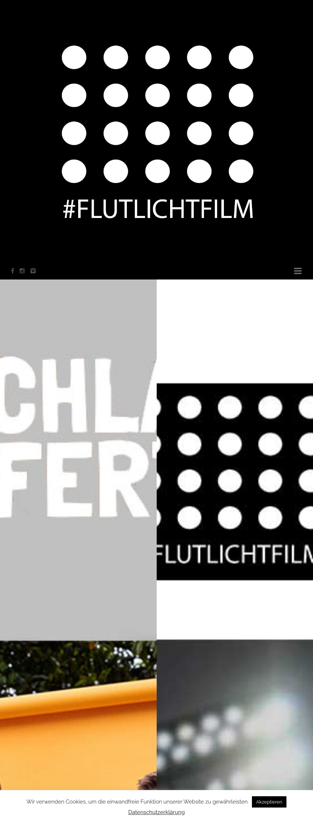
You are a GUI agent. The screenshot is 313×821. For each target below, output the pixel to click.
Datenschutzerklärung (156, 812)
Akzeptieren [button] (269, 802)
